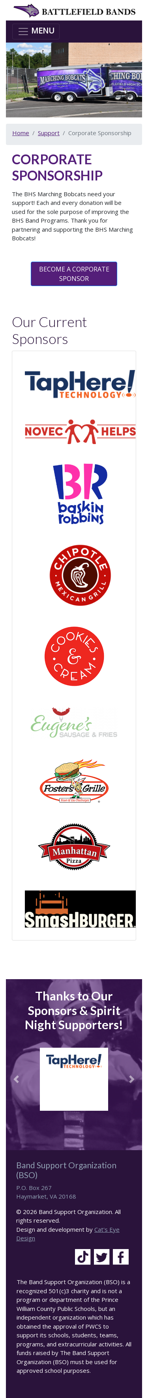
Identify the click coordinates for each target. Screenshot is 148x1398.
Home (20, 133)
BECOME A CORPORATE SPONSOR (74, 274)
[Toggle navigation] (36, 31)
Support (49, 133)
